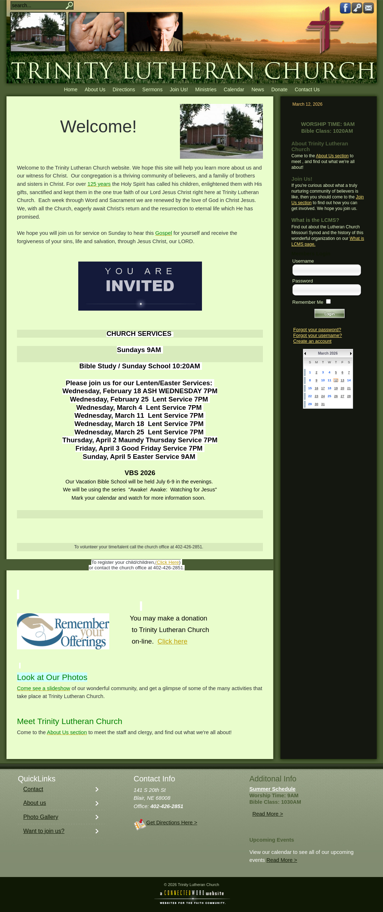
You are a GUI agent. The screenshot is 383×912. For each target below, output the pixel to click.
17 (323, 388)
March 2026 (328, 353)
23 (316, 396)
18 (329, 388)
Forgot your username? (317, 335)
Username (303, 261)
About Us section (332, 155)
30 (316, 404)
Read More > (267, 814)
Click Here (168, 562)
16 (316, 388)
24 (323, 396)
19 (336, 388)
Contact (33, 789)
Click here (173, 641)
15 (310, 388)
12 (336, 380)
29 (310, 404)
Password (302, 281)
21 (349, 388)
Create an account (312, 341)
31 (323, 404)
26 (336, 396)
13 (342, 380)
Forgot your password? (317, 329)
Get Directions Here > (171, 822)
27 (342, 396)
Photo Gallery (40, 817)
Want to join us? (44, 831)
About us (34, 803)
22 (310, 396)
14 (349, 380)
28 (349, 396)
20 (342, 388)
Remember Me (307, 302)
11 (329, 380)
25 (329, 396)
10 (323, 380)
